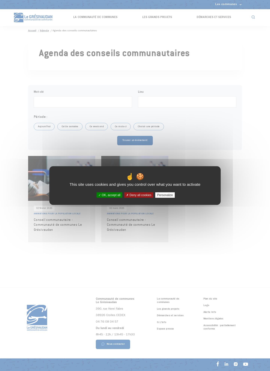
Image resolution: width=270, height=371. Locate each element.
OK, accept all (109, 195)
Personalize (165, 195)
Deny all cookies (138, 195)
